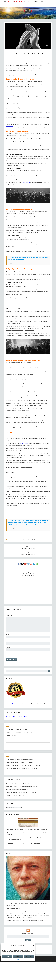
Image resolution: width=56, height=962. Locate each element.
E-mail (8, 641)
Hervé (28, 55)
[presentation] (16, 655)
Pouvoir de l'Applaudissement (35, 539)
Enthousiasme (19, 539)
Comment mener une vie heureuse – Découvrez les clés (23, 789)
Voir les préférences (29, 956)
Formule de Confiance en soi (18, 795)
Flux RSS (29, 5)
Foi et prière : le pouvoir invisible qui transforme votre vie (18, 771)
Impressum (19, 959)
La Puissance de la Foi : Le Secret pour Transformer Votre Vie (19, 759)
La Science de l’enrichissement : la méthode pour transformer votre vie (22, 768)
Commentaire (9, 615)
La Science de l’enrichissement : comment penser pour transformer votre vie (23, 765)
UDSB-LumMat (28, 590)
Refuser (18, 956)
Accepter (7, 956)
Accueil (28, 1)
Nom (7, 634)
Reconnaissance (46, 539)
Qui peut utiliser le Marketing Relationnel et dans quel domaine (20, 716)
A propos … (44, 1)
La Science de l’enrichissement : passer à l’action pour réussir (19, 762)
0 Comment (35, 55)
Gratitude (25, 539)
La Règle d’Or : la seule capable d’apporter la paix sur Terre (24, 783)
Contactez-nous (37, 5)
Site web (8, 647)
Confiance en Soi (11, 538)
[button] (33, 945)
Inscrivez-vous (35, 1)
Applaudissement (11, 539)
